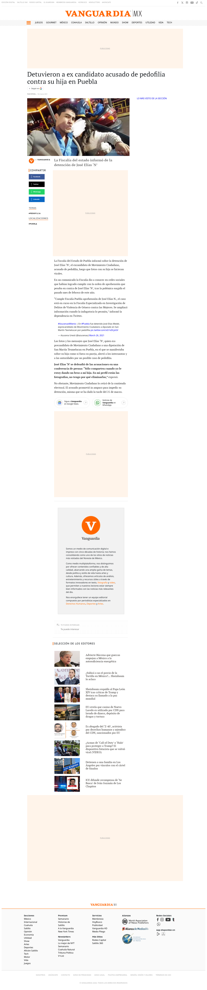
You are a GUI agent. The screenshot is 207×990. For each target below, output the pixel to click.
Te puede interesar (70, 629)
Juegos (39, 22)
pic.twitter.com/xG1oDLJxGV (104, 330)
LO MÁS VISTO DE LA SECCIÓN (152, 98)
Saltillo (89, 22)
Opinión (102, 22)
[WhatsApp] (110, 402)
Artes (100, 603)
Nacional (31, 94)
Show (125, 22)
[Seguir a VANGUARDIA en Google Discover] (35, 88)
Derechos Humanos (76, 603)
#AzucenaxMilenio (67, 323)
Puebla (33, 224)
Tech (169, 22)
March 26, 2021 (96, 335)
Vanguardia (43, 160)
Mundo (114, 22)
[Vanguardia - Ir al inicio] (103, 13)
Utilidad (150, 22)
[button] (29, 22)
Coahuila (76, 22)
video (112, 582)
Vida (161, 22)
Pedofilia (35, 213)
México (64, 22)
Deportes (137, 22)
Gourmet (51, 22)
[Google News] (72, 402)
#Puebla (85, 323)
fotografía (102, 582)
